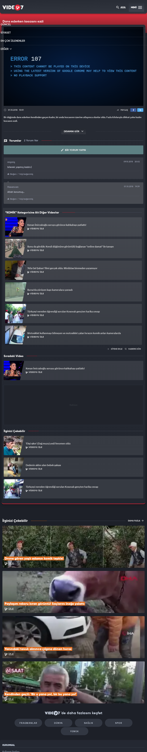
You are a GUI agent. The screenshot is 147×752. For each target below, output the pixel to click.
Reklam (6, 714)
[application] (73, 66)
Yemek (128, 687)
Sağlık (73, 687)
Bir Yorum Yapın (73, 150)
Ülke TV (72, 744)
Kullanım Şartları (11, 707)
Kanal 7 (32, 744)
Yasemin (111, 744)
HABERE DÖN (133, 349)
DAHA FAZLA (135, 520)
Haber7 (90, 744)
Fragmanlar (19, 687)
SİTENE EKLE (114, 349)
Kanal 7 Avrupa (60, 744)
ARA (121, 7)
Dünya (46, 687)
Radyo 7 (46, 744)
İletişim (6, 722)
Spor (100, 687)
